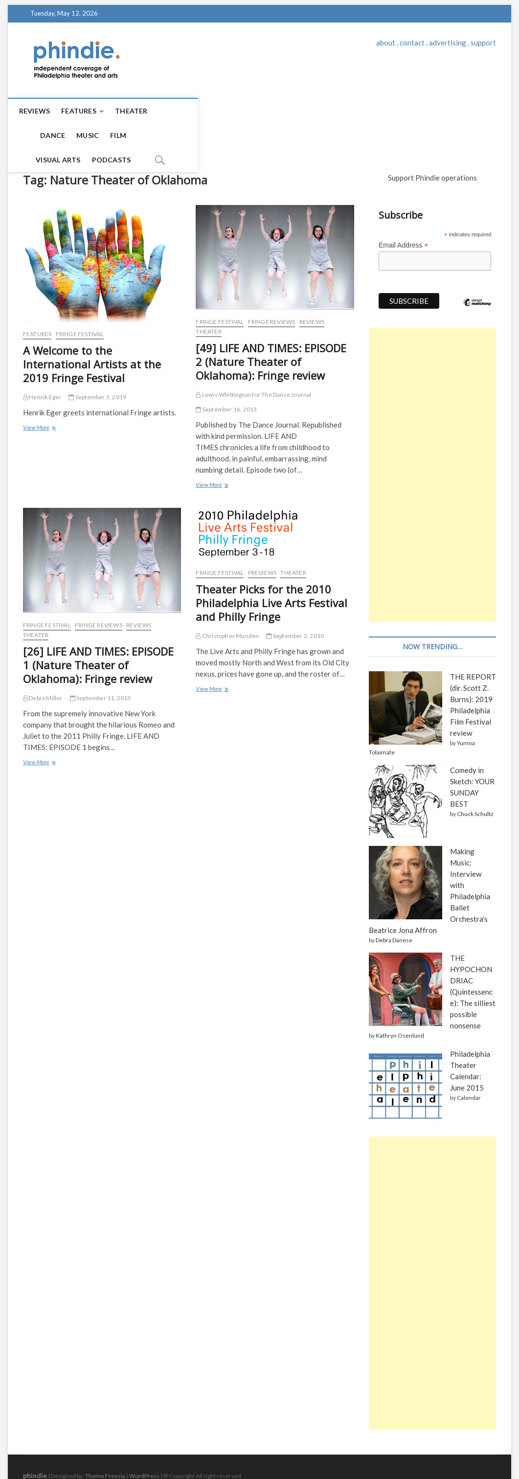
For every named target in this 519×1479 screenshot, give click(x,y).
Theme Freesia (105, 1447)
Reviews (43, 111)
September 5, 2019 (97, 368)
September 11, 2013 (100, 669)
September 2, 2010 (295, 607)
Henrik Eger (42, 368)
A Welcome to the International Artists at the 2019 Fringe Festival (92, 335)
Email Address (404, 216)
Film (245, 111)
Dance (179, 111)
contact (412, 42)
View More (39, 399)
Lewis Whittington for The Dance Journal (253, 365)
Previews (262, 543)
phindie (35, 1446)
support (483, 42)
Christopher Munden (227, 607)
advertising (447, 42)
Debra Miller (43, 669)
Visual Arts (287, 111)
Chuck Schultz (475, 785)
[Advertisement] (432, 446)
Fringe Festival (80, 305)
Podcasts (340, 111)
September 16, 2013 (226, 380)
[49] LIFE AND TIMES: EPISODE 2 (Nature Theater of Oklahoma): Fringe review (271, 333)
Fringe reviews (271, 292)
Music (214, 111)
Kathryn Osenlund (400, 1006)
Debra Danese (394, 911)
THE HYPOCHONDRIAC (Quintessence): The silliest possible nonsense (473, 963)
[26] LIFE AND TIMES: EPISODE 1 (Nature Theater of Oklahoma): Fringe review (98, 636)
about (385, 42)
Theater (140, 111)
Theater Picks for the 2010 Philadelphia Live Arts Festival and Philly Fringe (271, 574)
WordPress (144, 1447)
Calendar (469, 1068)
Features (87, 111)
